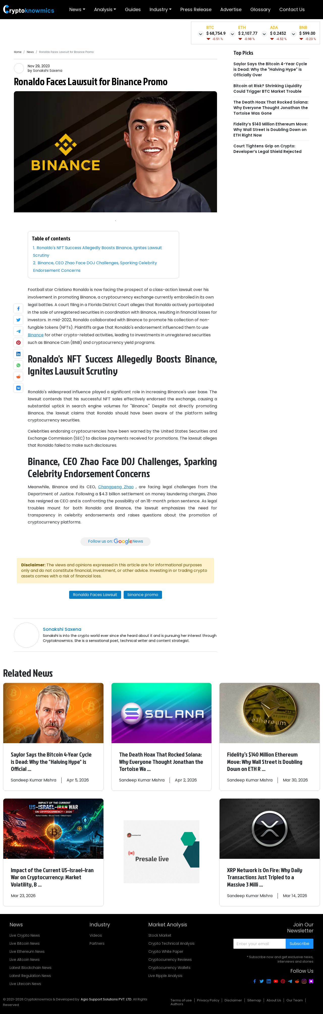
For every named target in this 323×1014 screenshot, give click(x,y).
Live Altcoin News (25, 958)
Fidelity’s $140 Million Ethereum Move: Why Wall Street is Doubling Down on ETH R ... (265, 761)
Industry (159, 9)
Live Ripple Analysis (165, 974)
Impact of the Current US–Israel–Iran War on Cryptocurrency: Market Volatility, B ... (53, 876)
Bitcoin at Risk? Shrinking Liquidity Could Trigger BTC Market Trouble (267, 88)
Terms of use (181, 999)
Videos (96, 934)
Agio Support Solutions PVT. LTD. (106, 998)
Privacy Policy (208, 999)
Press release (195, 9)
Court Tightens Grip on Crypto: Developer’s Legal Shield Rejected (267, 148)
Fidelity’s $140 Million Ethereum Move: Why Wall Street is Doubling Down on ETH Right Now (270, 129)
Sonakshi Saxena (47, 70)
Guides (133, 9)
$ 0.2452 (278, 33)
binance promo (142, 595)
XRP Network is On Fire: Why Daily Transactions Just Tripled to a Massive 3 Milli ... (265, 876)
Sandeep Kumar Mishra (34, 779)
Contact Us (292, 9)
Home (17, 52)
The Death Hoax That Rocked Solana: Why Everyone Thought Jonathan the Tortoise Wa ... (161, 761)
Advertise (230, 9)
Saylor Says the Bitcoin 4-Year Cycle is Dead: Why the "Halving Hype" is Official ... (51, 761)
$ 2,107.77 (247, 33)
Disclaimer (233, 999)
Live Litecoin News (25, 982)
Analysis (103, 9)
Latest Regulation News (30, 974)
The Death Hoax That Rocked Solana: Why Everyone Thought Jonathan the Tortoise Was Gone (270, 108)
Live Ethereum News (27, 950)
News (75, 9)
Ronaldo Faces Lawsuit (95, 595)
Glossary (260, 9)
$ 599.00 (307, 33)
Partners (97, 942)
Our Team (294, 999)
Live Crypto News (25, 934)
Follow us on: (115, 542)
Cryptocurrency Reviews (170, 958)
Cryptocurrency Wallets (169, 966)
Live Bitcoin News (25, 942)
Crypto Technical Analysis (171, 942)
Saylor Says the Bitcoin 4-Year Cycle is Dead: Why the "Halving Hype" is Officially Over (270, 69)
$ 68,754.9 (216, 33)
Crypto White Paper (165, 950)
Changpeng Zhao (116, 487)
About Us (273, 999)
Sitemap (254, 999)
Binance (36, 335)
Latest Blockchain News (30, 966)
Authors (177, 1003)
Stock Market (159, 934)
